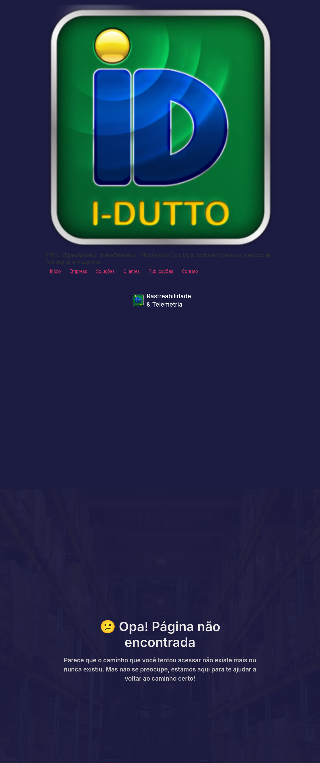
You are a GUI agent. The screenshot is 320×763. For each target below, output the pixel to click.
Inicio (55, 271)
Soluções (105, 271)
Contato (190, 271)
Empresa (78, 271)
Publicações (160, 271)
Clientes (131, 271)
